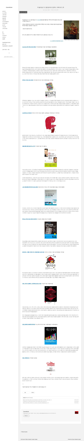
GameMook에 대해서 (6, 42)
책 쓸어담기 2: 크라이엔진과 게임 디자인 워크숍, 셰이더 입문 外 (34, 401)
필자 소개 (4, 44)
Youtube (33, 439)
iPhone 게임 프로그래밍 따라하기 (29, 219)
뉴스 (4, 13)
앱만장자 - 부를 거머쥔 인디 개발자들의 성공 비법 (33, 252)
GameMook (9, 7)
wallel (80, 439)
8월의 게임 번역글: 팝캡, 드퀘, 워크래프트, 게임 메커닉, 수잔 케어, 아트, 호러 (36, 399)
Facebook (29, 439)
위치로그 (4, 37)
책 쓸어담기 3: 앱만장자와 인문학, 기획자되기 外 (50, 7)
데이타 (4, 23)
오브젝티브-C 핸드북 (26, 113)
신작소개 (4, 28)
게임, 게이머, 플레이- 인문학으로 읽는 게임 (31, 283)
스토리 (4, 14)
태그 (3, 33)
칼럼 (4, 18)
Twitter (27, 439)
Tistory (73, 439)
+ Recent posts (24, 431)
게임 (4, 19)
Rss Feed (22, 439)
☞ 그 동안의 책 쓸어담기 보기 (56, 40)
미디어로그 (4, 35)
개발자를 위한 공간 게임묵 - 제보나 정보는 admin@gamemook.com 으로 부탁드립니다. (39, 413)
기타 (4, 26)
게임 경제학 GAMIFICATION (28, 324)
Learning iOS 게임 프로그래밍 (29, 46)
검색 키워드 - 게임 (5, 49)
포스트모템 (5, 21)
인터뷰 (4, 16)
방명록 (3, 38)
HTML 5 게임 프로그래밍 (27, 80)
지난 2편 (39, 19)
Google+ (36, 439)
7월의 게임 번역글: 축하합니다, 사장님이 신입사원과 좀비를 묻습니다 (35, 402)
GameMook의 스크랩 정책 (7, 45)
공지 (3, 11)
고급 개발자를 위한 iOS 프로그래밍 (30, 187)
